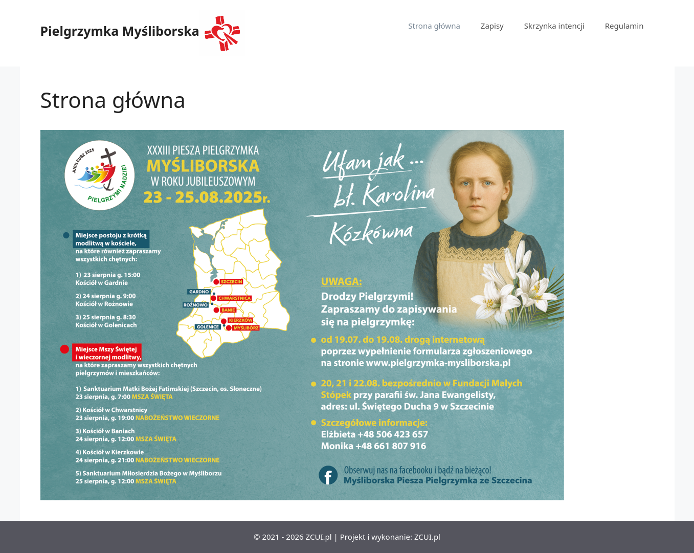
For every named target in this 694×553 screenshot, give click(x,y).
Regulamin (624, 25)
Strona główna (434, 25)
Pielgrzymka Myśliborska (119, 30)
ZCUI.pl (427, 537)
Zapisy (492, 25)
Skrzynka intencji (554, 25)
